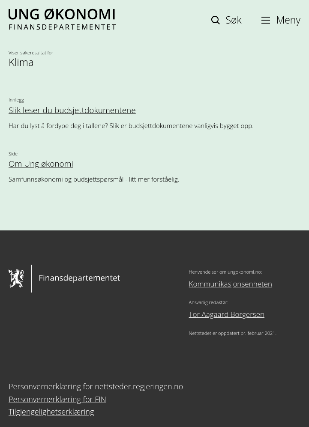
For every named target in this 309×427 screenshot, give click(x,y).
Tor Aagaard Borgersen (226, 314)
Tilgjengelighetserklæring (51, 411)
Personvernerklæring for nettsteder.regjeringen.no (96, 386)
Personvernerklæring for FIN (57, 399)
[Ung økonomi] (62, 26)
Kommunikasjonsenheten (231, 284)
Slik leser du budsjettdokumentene (72, 110)
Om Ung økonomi (41, 164)
